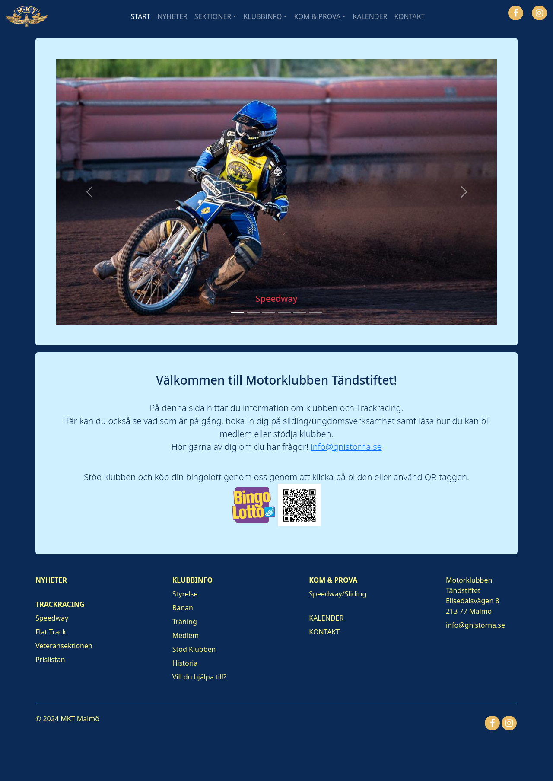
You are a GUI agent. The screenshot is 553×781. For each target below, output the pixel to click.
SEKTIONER (212, 16)
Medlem (185, 635)
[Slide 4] (284, 313)
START (141, 16)
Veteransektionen (63, 645)
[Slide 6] (315, 313)
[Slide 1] (237, 313)
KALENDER (370, 16)
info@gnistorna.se (346, 447)
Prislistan (50, 659)
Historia (185, 663)
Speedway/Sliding (337, 594)
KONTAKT (409, 16)
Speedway (51, 618)
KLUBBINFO (262, 16)
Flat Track (50, 632)
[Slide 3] (268, 313)
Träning (184, 621)
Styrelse (185, 594)
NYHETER (172, 16)
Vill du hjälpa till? (199, 677)
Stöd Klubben (194, 649)
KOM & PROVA (317, 16)
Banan (182, 607)
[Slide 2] (253, 313)
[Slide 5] (299, 313)
